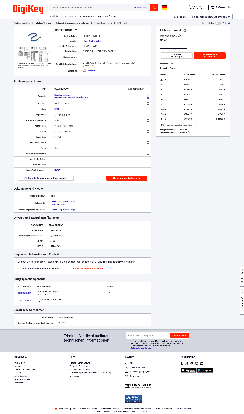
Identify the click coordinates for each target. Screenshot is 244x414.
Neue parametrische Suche (127, 178)
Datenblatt (89, 71)
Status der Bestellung (79, 366)
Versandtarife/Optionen (80, 369)
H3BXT (57, 170)
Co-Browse (132, 376)
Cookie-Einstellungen (184, 409)
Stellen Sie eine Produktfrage (88, 268)
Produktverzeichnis (22, 23)
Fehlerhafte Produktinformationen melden (45, 178)
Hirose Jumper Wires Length (64, 210)
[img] (28, 9)
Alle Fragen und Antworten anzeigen (41, 268)
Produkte (54, 16)
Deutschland (61, 409)
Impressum (74, 376)
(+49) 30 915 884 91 (136, 367)
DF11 (56, 109)
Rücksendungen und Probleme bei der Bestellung (90, 373)
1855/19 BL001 (24, 293)
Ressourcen (86, 16)
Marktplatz (19, 366)
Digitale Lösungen (22, 379)
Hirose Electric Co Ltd (92, 41)
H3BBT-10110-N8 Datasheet (64, 202)
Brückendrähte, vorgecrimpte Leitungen (72, 23)
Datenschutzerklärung (141, 348)
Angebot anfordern (107, 16)
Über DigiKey (19, 363)
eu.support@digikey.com (138, 371)
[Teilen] (226, 23)
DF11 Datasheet (58, 204)
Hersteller (69, 16)
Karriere (17, 373)
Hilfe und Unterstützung (80, 363)
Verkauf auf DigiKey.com (24, 369)
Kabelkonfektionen (43, 23)
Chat (129, 363)
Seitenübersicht (21, 376)
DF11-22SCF (25, 301)
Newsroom (19, 383)
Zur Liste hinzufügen (176, 55)
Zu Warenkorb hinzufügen (210, 55)
